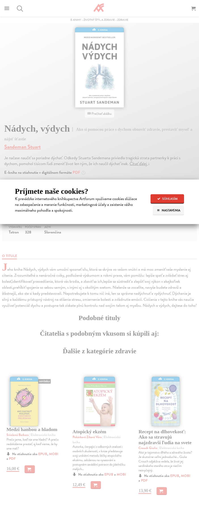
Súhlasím (167, 198)
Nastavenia (168, 210)
